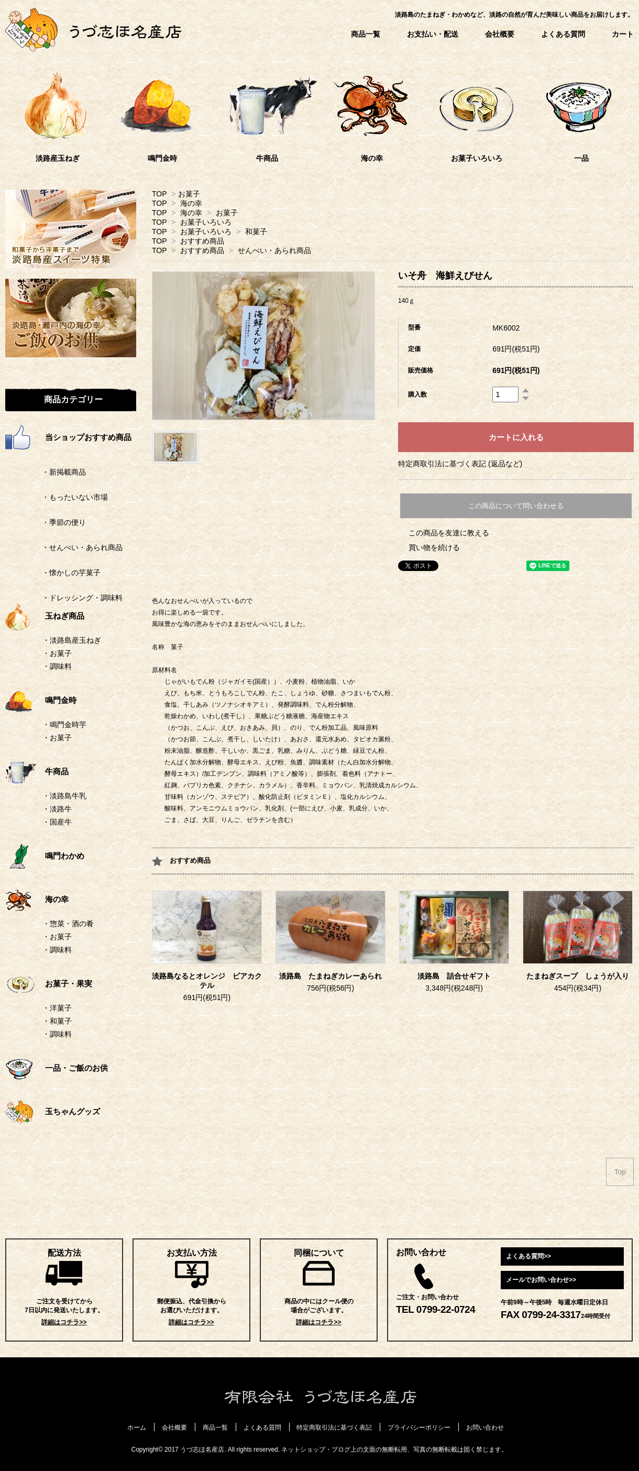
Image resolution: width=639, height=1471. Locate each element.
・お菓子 (57, 653)
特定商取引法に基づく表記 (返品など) (460, 463)
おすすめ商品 (202, 241)
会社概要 (499, 34)
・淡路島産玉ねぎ (71, 640)
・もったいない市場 (56, 497)
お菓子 (189, 194)
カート (623, 34)
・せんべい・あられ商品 (64, 547)
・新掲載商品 (45, 472)
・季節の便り (45, 522)
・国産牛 (57, 822)
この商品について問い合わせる (516, 506)
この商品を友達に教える (449, 533)
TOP (159, 194)
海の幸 (191, 203)
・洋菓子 (57, 1008)
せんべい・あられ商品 (274, 250)
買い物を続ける (434, 547)
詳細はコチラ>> (63, 1322)
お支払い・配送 (432, 34)
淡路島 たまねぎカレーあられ (330, 976)
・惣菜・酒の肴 (68, 923)
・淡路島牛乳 (64, 796)
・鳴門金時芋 (64, 724)
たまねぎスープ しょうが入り (577, 976)
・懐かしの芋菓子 (53, 572)
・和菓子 (57, 1021)
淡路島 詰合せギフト (454, 976)
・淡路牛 (57, 809)
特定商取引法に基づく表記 (334, 1427)
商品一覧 (365, 34)
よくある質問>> (528, 1256)
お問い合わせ (485, 1427)
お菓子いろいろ (206, 222)
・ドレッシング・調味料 (64, 598)
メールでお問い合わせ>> (541, 1279)
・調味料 (57, 666)
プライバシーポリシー (419, 1427)
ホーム (136, 1427)
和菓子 (256, 231)
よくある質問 (563, 34)
